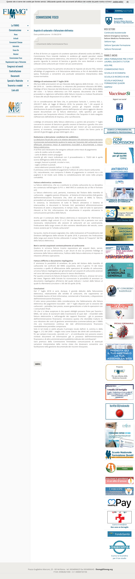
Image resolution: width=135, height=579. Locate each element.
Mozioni (15, 54)
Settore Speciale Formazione (117, 45)
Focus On (16, 50)
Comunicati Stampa (15, 42)
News (16, 34)
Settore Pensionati (112, 49)
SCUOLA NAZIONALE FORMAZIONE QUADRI (114, 81)
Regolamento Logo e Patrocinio (16, 61)
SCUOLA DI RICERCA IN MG (116, 76)
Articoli (15, 38)
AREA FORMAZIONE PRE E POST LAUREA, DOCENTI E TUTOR (118, 60)
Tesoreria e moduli (14, 86)
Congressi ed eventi (15, 66)
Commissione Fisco (16, 58)
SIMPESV (108, 87)
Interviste (16, 46)
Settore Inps (109, 41)
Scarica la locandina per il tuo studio (119, 556)
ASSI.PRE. (108, 65)
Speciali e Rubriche (14, 81)
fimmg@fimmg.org (104, 569)
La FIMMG (14, 26)
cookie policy (118, 2)
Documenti (15, 76)
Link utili (15, 90)
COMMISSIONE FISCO (114, 69)
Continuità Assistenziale (115, 32)
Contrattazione (15, 71)
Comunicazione (14, 30)
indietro (37, 363)
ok (128, 2)
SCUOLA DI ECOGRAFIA (114, 73)
